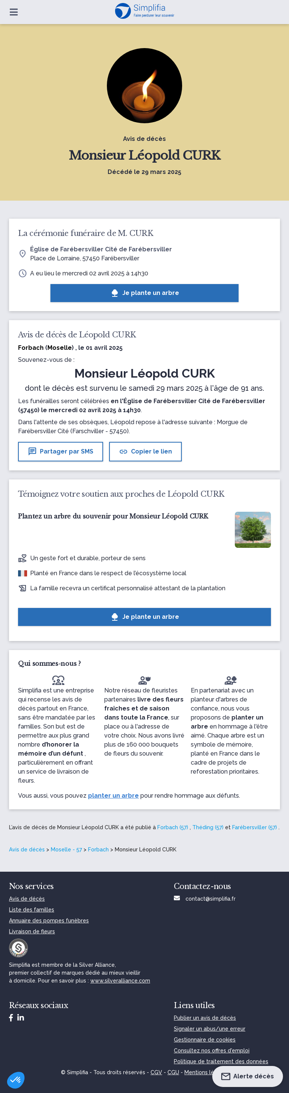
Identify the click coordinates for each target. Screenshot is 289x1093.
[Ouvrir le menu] (14, 12)
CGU (173, 1072)
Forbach (98, 850)
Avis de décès (27, 850)
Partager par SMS (60, 451)
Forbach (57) (172, 827)
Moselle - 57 (66, 850)
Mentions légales (206, 1072)
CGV (156, 1072)
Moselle (59, 347)
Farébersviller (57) (254, 827)
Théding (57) (208, 827)
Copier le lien (145, 451)
